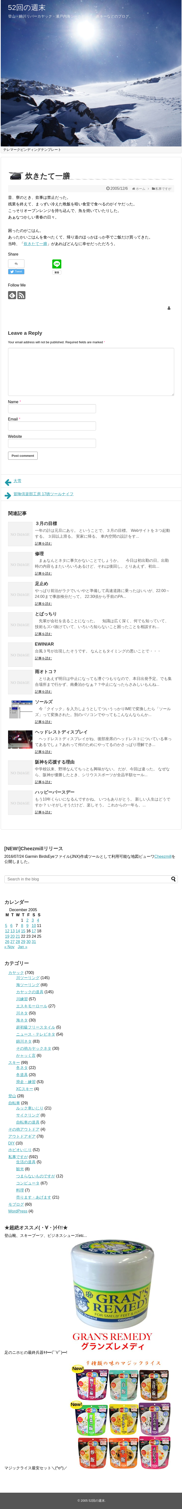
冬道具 (22, 1075)
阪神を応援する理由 (55, 762)
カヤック (16, 973)
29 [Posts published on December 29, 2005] (23, 942)
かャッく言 (26, 1055)
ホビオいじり (20, 1150)
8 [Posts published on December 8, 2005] (22, 926)
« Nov (9, 947)
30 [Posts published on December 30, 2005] (28, 942)
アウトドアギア (22, 1136)
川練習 (22, 999)
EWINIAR (44, 644)
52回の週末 (27, 7)
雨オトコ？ (46, 671)
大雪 (13, 482)
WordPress (18, 1211)
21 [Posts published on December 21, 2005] (18, 936)
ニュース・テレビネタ (35, 1034)
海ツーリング (28, 985)
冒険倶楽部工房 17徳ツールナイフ (39, 495)
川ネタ (22, 1013)
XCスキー (24, 1089)
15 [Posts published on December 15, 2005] (23, 931)
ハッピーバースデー (55, 792)
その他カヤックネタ (33, 1048)
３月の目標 (46, 523)
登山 (12, 1096)
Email (14, 419)
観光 (20, 1169)
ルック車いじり (29, 1108)
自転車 (14, 1103)
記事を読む (43, 543)
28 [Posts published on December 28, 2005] (18, 942)
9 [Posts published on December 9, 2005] (27, 926)
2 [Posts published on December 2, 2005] (27, 920)
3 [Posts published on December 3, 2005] (33, 920)
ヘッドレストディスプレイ (61, 732)
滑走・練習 (26, 1082)
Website (15, 436)
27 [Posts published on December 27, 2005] (12, 942)
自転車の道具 (28, 1122)
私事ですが (18, 1157)
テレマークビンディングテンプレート (32, 150)
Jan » (22, 947)
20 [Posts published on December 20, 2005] (12, 936)
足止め (41, 583)
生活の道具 (26, 1162)
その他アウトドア (24, 1129)
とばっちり (46, 613)
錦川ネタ (24, 1041)
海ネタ (22, 1020)
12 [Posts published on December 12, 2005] (7, 931)
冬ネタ (22, 1068)
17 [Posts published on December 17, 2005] (34, 931)
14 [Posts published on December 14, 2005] (18, 931)
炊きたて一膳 (35, 244)
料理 (20, 1190)
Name (14, 402)
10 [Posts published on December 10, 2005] (34, 926)
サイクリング (28, 1115)
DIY (11, 1143)
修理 (39, 553)
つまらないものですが (35, 1176)
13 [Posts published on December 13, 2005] (12, 931)
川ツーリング (28, 978)
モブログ (16, 1204)
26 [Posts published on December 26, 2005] (7, 942)
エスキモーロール (31, 1006)
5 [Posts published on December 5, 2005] (6, 926)
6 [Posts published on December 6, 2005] (11, 926)
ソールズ (44, 701)
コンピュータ (28, 1183)
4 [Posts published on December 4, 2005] (38, 920)
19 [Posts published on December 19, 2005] (7, 936)
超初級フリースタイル (35, 1027)
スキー (14, 1062)
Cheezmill (162, 856)
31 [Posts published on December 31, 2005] (34, 942)
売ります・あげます (33, 1197)
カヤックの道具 (29, 992)
